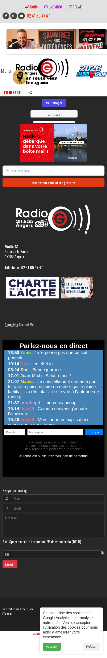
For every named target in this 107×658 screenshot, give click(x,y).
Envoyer (10, 564)
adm (7, 613)
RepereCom (26, 609)
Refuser (91, 648)
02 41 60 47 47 (38, 16)
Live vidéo (53, 7)
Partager (54, 103)
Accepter (52, 648)
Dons (31, 7)
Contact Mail (27, 324)
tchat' (75, 7)
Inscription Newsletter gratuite (53, 182)
